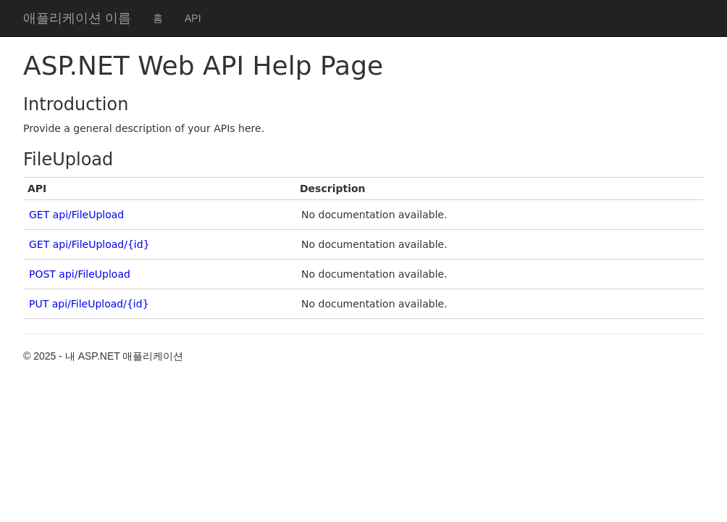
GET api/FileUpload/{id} (89, 244)
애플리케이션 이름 (77, 18)
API (193, 18)
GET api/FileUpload (76, 214)
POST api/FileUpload (79, 274)
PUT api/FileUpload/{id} (89, 304)
